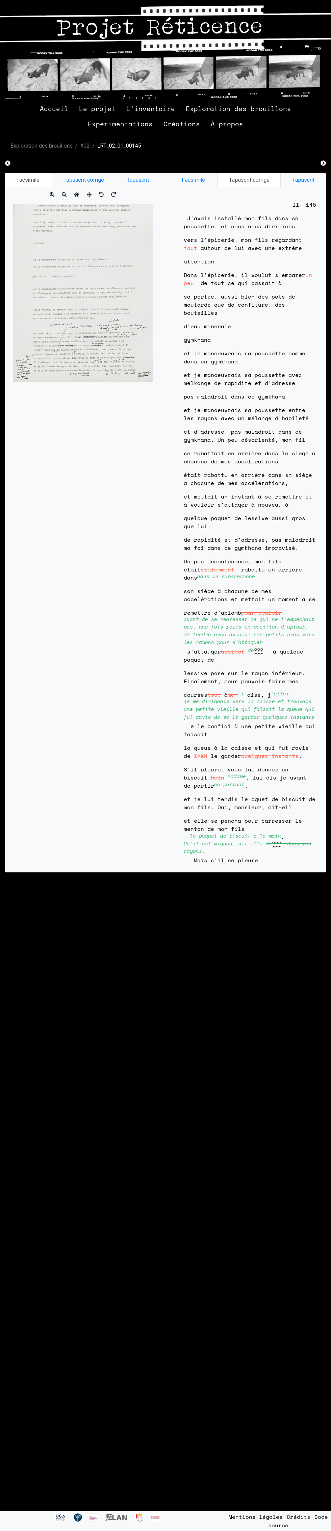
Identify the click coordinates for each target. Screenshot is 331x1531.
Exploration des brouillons (238, 108)
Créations (181, 124)
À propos (227, 124)
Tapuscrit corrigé (83, 180)
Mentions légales (256, 1517)
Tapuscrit (138, 180)
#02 (85, 146)
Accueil (54, 108)
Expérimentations (120, 124)
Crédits (298, 1517)
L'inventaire (150, 108)
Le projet (97, 108)
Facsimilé (29, 180)
